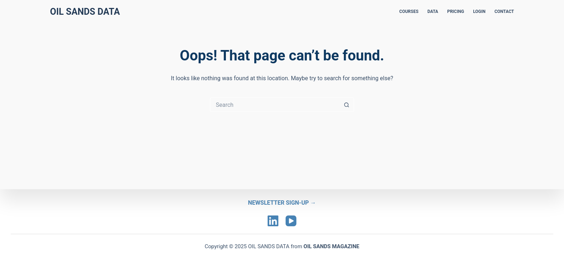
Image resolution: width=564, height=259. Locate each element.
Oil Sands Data (85, 11)
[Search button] (347, 104)
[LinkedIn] (273, 220)
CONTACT (504, 11)
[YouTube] (291, 220)
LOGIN (479, 11)
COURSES (408, 11)
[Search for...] (275, 104)
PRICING (455, 11)
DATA (432, 11)
